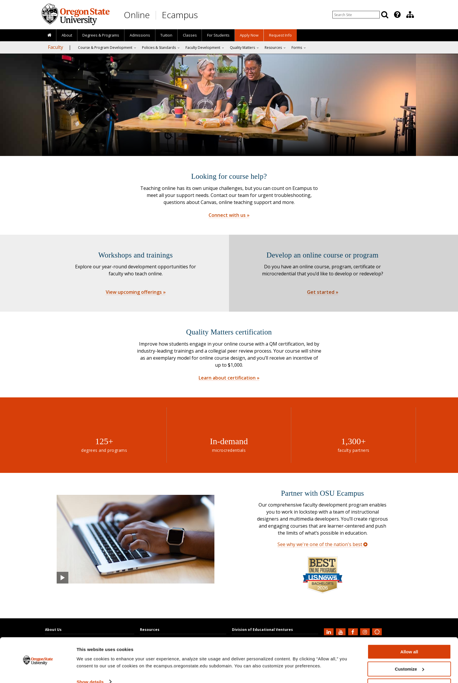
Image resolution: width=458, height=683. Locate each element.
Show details (90, 664)
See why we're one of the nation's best (322, 544)
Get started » (322, 292)
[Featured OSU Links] (397, 14)
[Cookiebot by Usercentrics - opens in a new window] (37, 671)
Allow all (409, 634)
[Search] (384, 14)
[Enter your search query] (356, 14)
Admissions (140, 35)
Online (137, 15)
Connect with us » (229, 215)
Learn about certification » (229, 378)
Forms (297, 47)
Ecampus (180, 15)
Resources (273, 47)
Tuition (166, 35)
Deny (409, 668)
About (67, 35)
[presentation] (397, 14)
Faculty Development (202, 47)
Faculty (55, 47)
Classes (190, 35)
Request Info (280, 35)
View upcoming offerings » (136, 292)
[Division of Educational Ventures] (410, 14)
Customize (409, 651)
